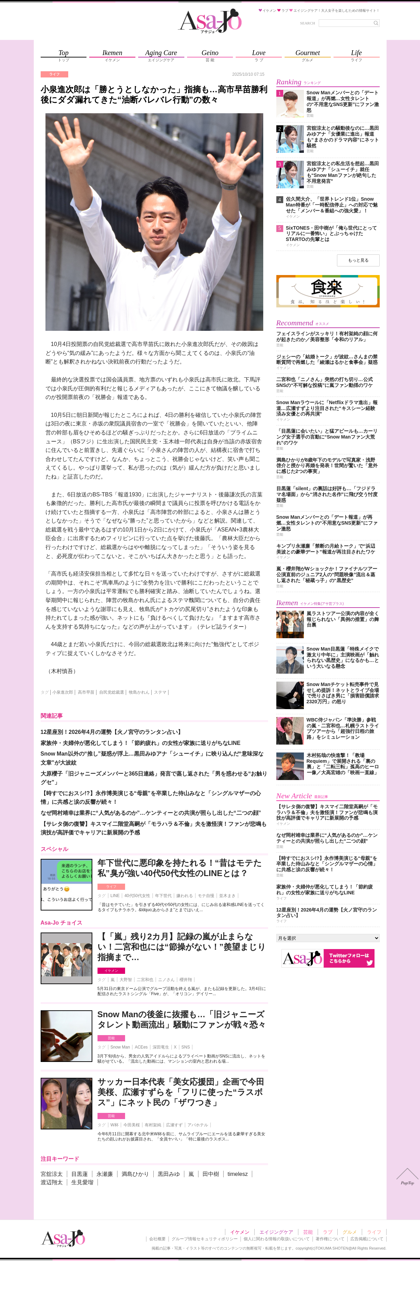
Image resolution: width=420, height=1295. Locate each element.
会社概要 (157, 1238)
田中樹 (211, 1174)
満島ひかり (135, 1174)
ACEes (141, 1047)
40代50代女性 (137, 895)
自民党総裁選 (111, 692)
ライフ (111, 886)
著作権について (330, 1238)
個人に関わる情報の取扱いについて (277, 1238)
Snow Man (120, 1047)
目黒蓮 (79, 1174)
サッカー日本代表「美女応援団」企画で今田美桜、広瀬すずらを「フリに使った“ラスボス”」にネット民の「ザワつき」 (181, 1092)
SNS (186, 1047)
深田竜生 (161, 1047)
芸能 (111, 1038)
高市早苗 (86, 692)
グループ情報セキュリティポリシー (205, 1238)
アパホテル (197, 1125)
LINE (115, 895)
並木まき (227, 895)
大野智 (126, 979)
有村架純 (153, 1125)
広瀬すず (174, 1125)
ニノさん (166, 979)
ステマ (160, 692)
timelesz (238, 1174)
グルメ (349, 1232)
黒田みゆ (169, 1174)
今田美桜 (131, 1125)
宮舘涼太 (52, 1174)
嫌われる (184, 895)
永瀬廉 (104, 1174)
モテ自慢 (206, 895)
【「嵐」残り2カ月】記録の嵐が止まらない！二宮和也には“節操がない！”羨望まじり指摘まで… (182, 947)
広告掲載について (366, 1238)
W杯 (115, 1125)
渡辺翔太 (52, 1182)
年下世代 (163, 895)
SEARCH (307, 23)
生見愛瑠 (82, 1182)
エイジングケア (276, 1232)
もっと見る (358, 260)
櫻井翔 (186, 979)
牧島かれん (139, 692)
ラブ (327, 1232)
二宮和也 (145, 979)
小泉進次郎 (62, 692)
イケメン (111, 970)
